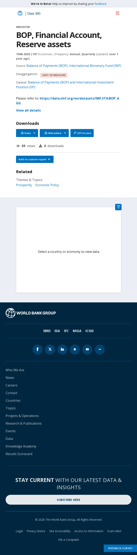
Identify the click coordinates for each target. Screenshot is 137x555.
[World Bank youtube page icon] (87, 349)
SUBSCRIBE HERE (68, 500)
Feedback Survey (120, 548)
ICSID (89, 331)
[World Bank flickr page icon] (100, 349)
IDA (57, 331)
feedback (100, 4)
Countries (13, 400)
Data (9, 438)
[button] (35, 159)
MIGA (77, 331)
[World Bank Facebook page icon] (38, 349)
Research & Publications (24, 423)
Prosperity (24, 185)
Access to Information (88, 531)
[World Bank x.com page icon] (50, 349)
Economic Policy (47, 185)
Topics (11, 408)
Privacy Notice (36, 531)
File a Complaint (68, 540)
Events (11, 431)
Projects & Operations (22, 416)
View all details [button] (28, 110)
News (10, 377)
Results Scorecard (19, 454)
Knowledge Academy (21, 446)
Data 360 (34, 13)
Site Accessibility (59, 531)
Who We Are (15, 370)
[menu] (117, 13)
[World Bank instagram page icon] (75, 349)
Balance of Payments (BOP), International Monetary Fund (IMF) (73, 65)
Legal (19, 531)
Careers (11, 385)
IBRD (47, 331)
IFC (66, 331)
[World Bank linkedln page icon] (62, 349)
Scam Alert (114, 531)
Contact (11, 393)
